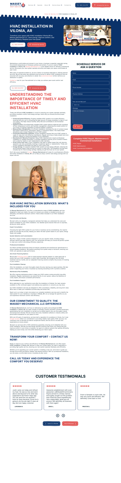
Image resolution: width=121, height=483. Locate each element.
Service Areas (56, 5)
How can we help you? (79, 101)
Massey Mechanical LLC (33, 66)
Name (74, 73)
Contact (30, 152)
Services (30, 5)
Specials (39, 5)
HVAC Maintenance (79, 146)
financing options (22, 256)
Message (75, 108)
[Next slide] (63, 415)
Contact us (13, 80)
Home (46, 14)
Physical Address (78, 94)
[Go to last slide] (58, 415)
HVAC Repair (77, 143)
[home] (18, 5)
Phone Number (77, 87)
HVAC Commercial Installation (82, 148)
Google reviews (14, 319)
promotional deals (46, 76)
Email (74, 79)
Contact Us (67, 5)
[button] (31, 5)
